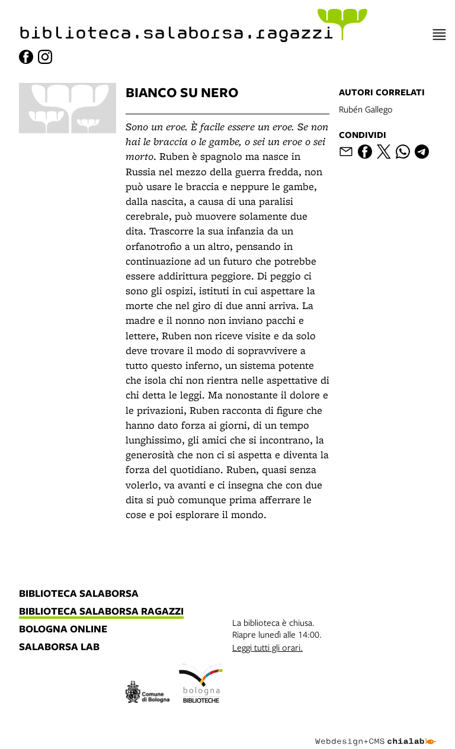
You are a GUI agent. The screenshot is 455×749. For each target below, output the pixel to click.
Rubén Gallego (366, 109)
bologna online (63, 629)
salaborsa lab (59, 647)
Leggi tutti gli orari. (267, 647)
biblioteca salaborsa (79, 594)
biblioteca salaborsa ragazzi (101, 612)
